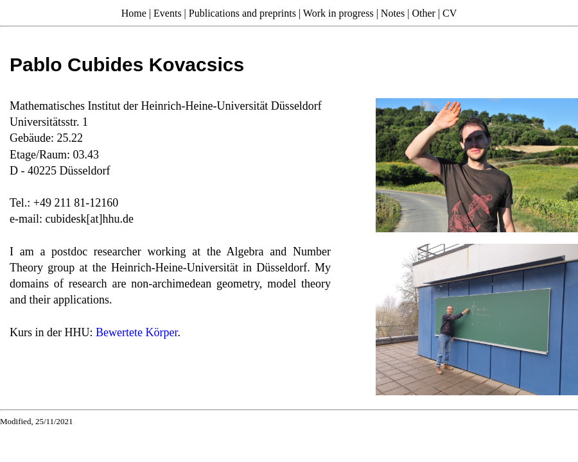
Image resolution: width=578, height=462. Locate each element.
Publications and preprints (242, 13)
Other (423, 13)
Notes (393, 13)
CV (449, 13)
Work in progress (338, 13)
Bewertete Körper (136, 332)
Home (133, 13)
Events (167, 13)
